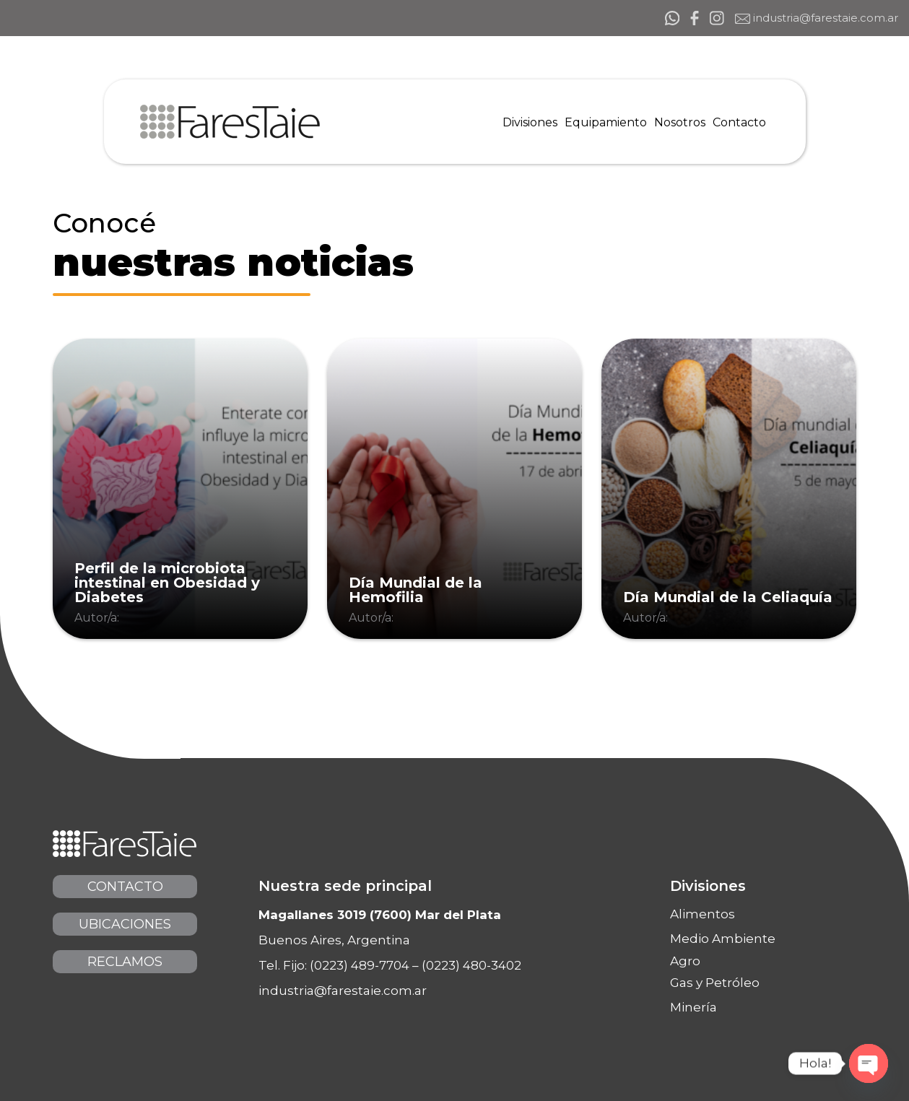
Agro (685, 961)
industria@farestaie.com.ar (816, 18)
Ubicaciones (125, 924)
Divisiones (708, 886)
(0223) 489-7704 (359, 965)
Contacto (125, 887)
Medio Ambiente (722, 938)
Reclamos (124, 962)
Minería (693, 1007)
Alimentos (702, 914)
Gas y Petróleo (715, 982)
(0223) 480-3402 (471, 965)
